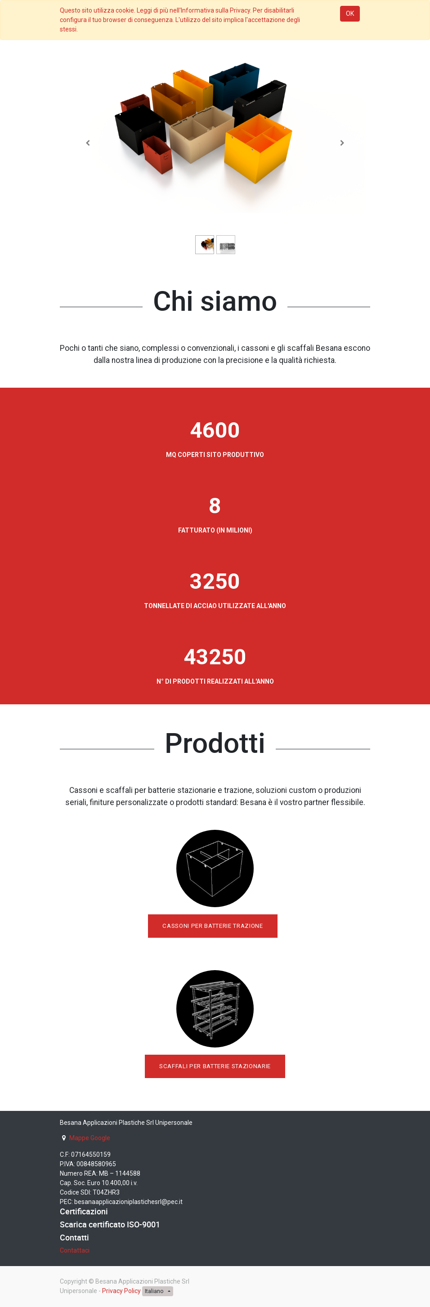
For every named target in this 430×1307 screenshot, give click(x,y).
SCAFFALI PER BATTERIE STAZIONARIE (215, 1066)
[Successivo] (342, 143)
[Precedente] (87, 143)
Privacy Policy (121, 1290)
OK (350, 13)
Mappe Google (89, 1137)
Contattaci (75, 1250)
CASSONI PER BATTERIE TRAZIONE (212, 925)
